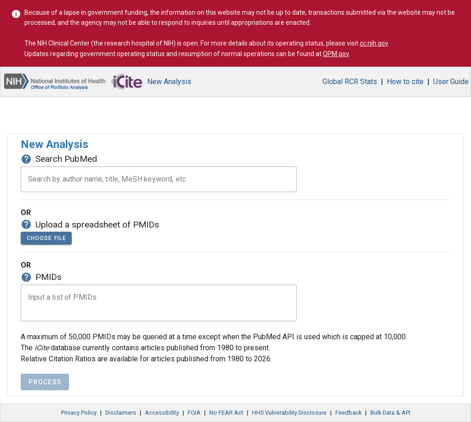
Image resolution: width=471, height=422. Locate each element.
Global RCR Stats (349, 81)
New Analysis (169, 81)
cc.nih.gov (374, 43)
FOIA (194, 412)
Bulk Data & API (390, 412)
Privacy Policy (79, 412)
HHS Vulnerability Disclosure (289, 412)
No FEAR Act (226, 412)
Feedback (348, 412)
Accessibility (162, 412)
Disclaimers (120, 412)
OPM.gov (336, 53)
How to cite (405, 81)
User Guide (451, 81)
